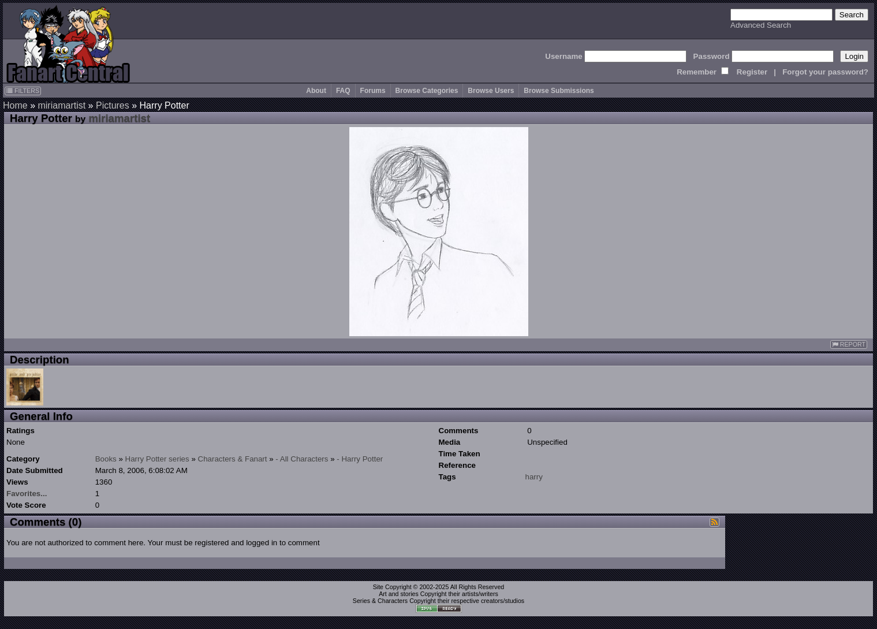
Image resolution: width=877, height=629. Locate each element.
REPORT (848, 344)
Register (752, 72)
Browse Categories (426, 91)
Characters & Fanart (232, 459)
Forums (373, 91)
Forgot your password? (825, 72)
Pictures (112, 105)
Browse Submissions (559, 91)
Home (15, 105)
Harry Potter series (157, 459)
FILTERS (22, 90)
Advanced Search (760, 25)
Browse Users (491, 91)
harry (534, 476)
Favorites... (26, 493)
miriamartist (61, 105)
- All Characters (301, 459)
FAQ (343, 91)
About (316, 91)
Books (106, 459)
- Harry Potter (360, 459)
